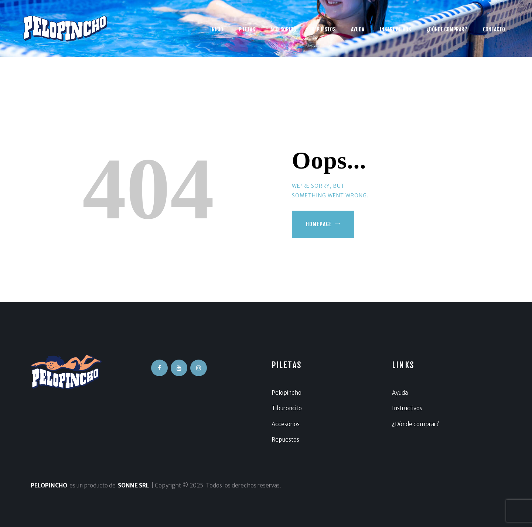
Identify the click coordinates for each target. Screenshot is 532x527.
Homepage (319, 224)
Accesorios (286, 424)
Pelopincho (286, 392)
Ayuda (400, 392)
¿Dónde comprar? (415, 424)
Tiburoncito (287, 408)
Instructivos (407, 408)
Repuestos (285, 439)
